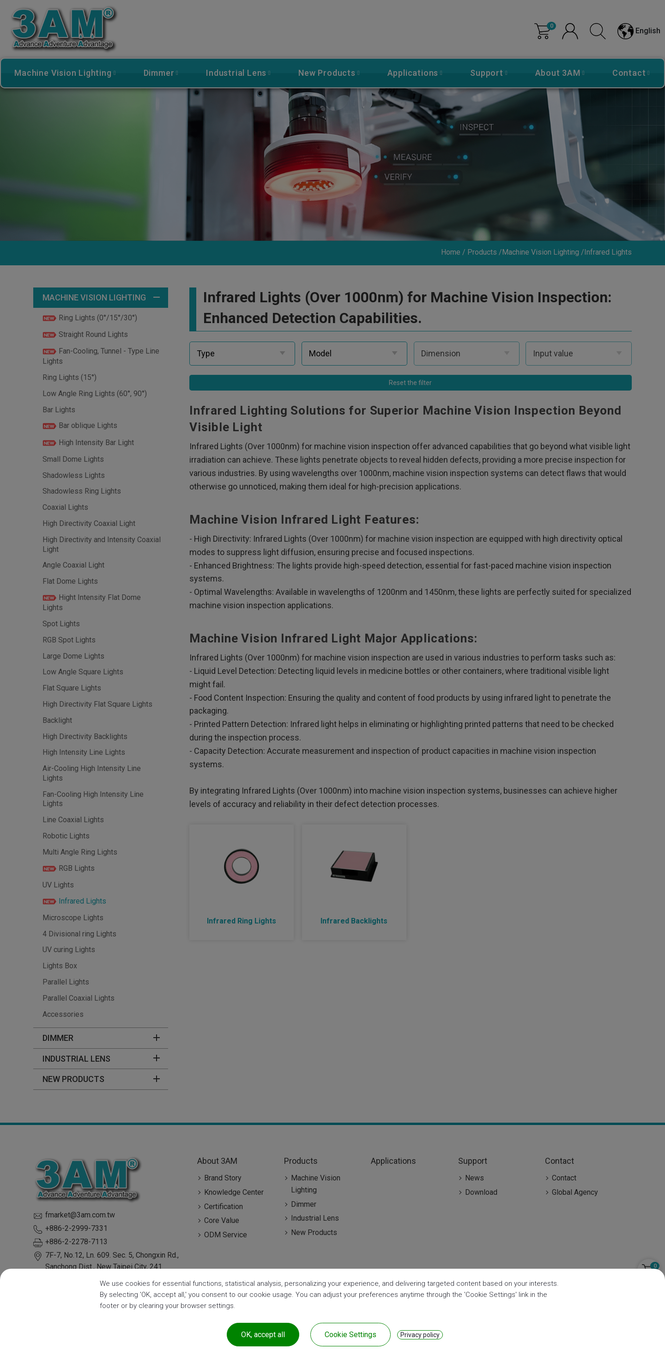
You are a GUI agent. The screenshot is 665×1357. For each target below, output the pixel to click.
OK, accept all (263, 1334)
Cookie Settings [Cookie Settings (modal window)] (350, 1334)
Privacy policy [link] (420, 1335)
